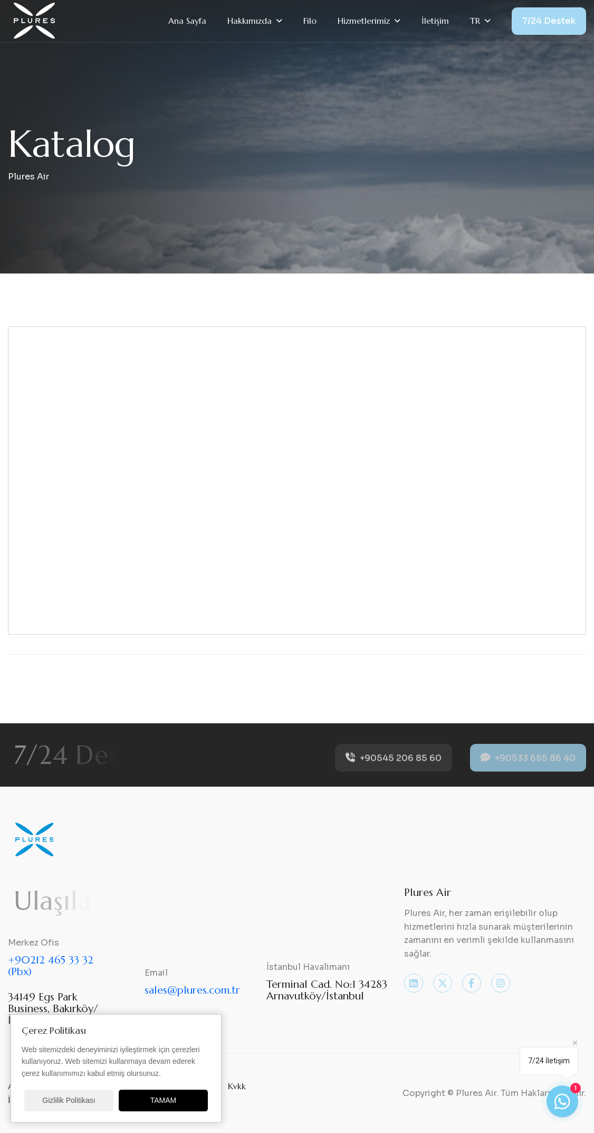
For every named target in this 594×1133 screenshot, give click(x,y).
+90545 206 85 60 (394, 764)
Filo (310, 20)
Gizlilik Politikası (68, 1100)
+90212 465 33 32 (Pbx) (50, 965)
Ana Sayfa (187, 20)
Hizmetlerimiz (364, 20)
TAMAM (163, 1100)
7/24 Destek (549, 20)
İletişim (435, 20)
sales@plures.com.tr (192, 990)
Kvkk (237, 1086)
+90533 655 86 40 (528, 764)
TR (475, 20)
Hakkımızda (249, 20)
